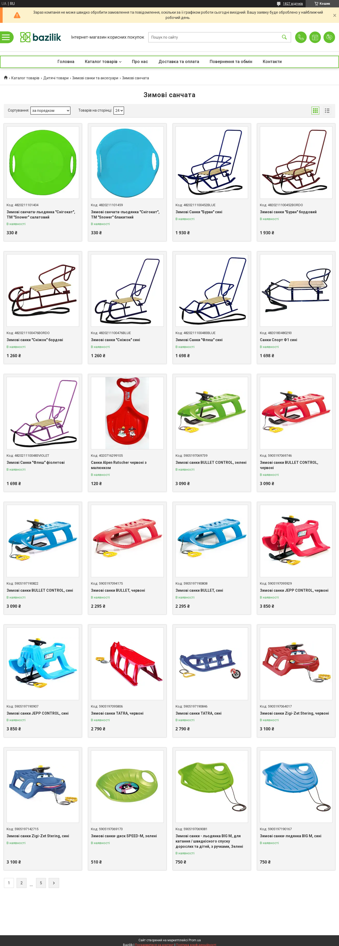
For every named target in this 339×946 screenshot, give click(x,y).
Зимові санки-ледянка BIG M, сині (290, 836)
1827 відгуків (293, 4)
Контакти (272, 61)
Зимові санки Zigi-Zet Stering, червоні (294, 713)
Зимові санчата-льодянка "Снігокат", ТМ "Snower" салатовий (41, 214)
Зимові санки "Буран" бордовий (288, 212)
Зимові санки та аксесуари (95, 78)
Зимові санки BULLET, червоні (118, 590)
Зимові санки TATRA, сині (199, 713)
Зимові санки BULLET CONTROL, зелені (211, 462)
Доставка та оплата (178, 61)
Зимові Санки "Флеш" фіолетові (36, 462)
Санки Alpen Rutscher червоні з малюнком (119, 465)
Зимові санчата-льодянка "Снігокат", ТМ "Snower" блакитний (125, 214)
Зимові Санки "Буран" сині (199, 212)
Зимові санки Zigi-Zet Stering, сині (38, 836)
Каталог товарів (101, 61)
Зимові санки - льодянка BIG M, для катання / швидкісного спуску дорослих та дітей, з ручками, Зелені (209, 841)
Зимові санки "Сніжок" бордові (35, 340)
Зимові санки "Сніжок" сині (115, 340)
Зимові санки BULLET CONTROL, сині (40, 590)
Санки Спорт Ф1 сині (278, 340)
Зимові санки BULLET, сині (199, 590)
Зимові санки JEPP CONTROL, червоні (294, 590)
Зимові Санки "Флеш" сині (199, 340)
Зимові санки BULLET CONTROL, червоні (289, 465)
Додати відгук (329, 37)
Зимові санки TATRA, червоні (117, 713)
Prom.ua (195, 940)
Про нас (140, 61)
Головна (66, 61)
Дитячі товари (56, 78)
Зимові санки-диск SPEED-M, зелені (124, 836)
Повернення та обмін (231, 61)
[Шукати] (284, 37)
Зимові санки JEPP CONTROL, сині (38, 713)
